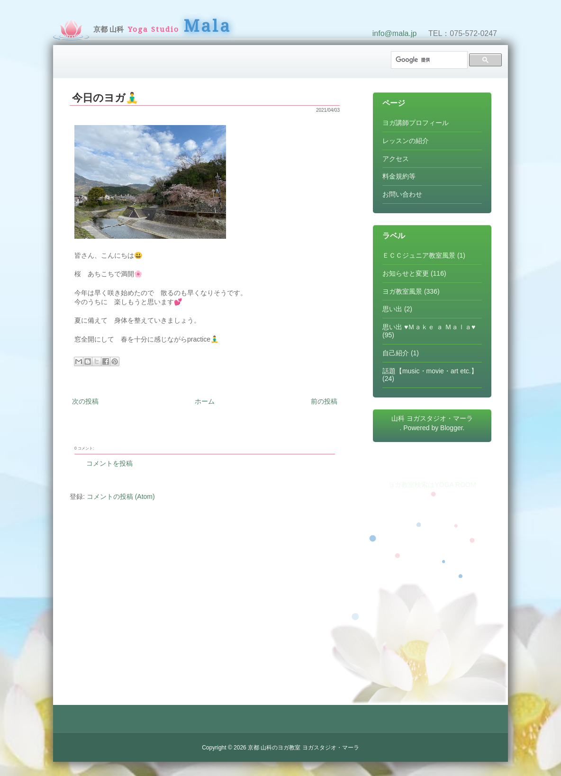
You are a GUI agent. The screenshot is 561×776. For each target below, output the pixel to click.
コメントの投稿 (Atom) (121, 496)
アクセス (395, 158)
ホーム (205, 401)
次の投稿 (85, 401)
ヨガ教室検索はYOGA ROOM (432, 484)
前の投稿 (324, 401)
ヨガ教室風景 (402, 291)
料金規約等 (399, 176)
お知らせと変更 (405, 273)
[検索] (428, 59)
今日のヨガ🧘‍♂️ (105, 98)
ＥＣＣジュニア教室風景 (418, 255)
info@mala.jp (394, 33)
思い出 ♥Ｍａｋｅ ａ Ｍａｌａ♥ (428, 327)
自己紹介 (395, 353)
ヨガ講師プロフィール (415, 122)
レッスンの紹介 (405, 140)
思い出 (392, 309)
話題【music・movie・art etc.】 (430, 371)
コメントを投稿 (109, 463)
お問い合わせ (402, 194)
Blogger (451, 428)
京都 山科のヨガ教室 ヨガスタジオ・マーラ (303, 747)
